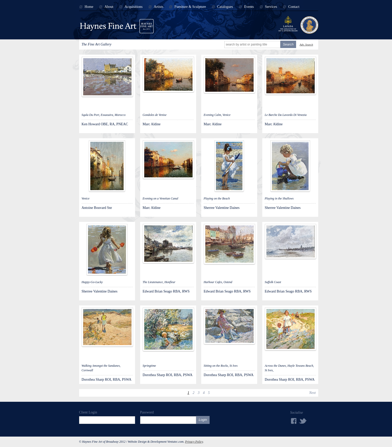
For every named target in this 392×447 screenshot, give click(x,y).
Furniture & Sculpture (190, 7)
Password (147, 412)
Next (312, 393)
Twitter (303, 421)
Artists (158, 7)
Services (271, 7)
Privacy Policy (194, 441)
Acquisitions (134, 7)
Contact (293, 7)
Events (249, 7)
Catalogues (225, 7)
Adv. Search (306, 44)
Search (288, 44)
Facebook (293, 421)
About (109, 7)
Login (203, 420)
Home (89, 7)
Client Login (88, 412)
